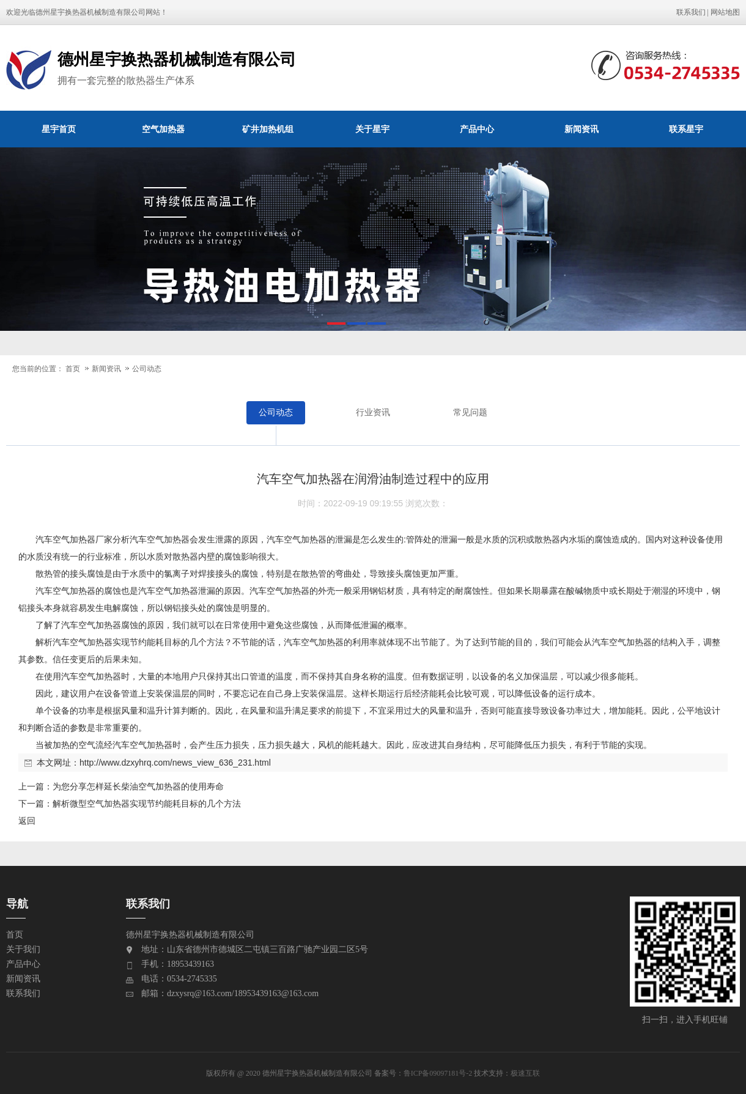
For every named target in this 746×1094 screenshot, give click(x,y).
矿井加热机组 (268, 129)
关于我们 (23, 949)
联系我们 (691, 12)
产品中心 (477, 129)
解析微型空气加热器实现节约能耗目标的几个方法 (147, 803)
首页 (72, 368)
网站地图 (725, 12)
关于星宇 (372, 129)
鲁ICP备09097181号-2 (438, 1073)
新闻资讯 (581, 129)
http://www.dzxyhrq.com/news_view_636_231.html (175, 762)
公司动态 (146, 368)
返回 (26, 821)
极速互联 (525, 1073)
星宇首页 (59, 129)
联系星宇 (686, 129)
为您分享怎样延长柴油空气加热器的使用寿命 (138, 786)
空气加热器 (163, 129)
